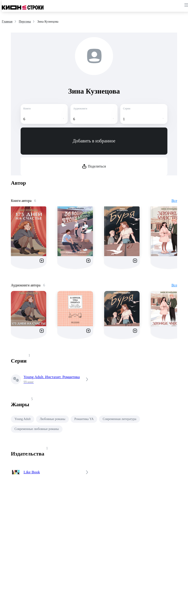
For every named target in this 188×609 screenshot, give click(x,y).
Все (174, 201)
